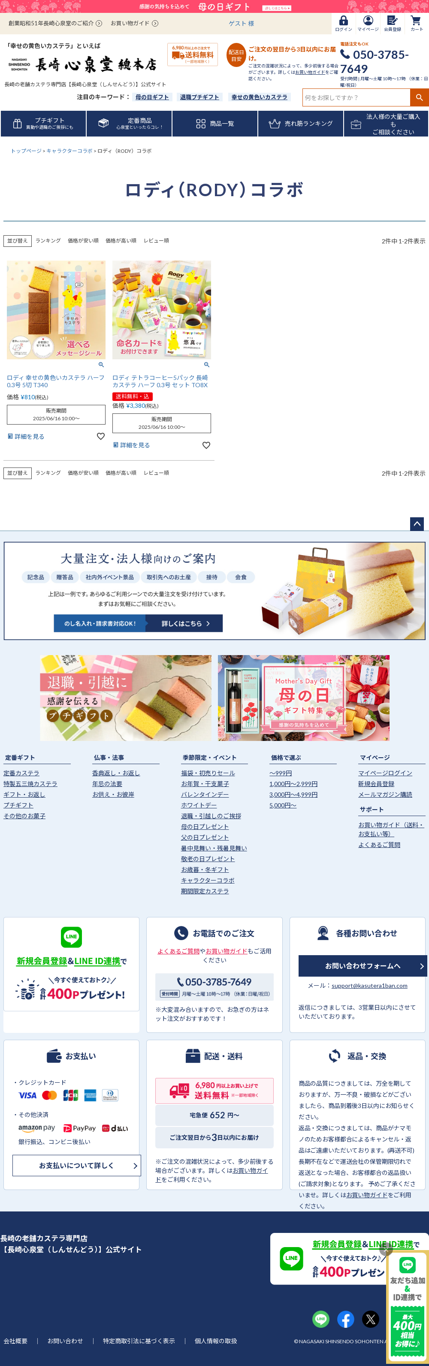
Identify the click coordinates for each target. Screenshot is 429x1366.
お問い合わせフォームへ (363, 966)
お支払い (80, 1055)
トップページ (26, 151)
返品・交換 (366, 1055)
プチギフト (18, 805)
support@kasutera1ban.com (370, 985)
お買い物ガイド (130, 23)
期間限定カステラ (205, 891)
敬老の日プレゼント (208, 858)
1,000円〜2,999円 (293, 783)
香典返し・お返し (116, 773)
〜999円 (280, 773)
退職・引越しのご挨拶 (211, 816)
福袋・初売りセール (208, 773)
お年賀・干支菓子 (205, 783)
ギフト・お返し (24, 794)
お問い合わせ (65, 1341)
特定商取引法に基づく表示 (139, 1341)
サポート (372, 809)
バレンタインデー (205, 794)
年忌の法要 (107, 783)
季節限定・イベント (210, 757)
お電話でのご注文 (223, 932)
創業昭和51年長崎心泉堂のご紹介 (51, 23)
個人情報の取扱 (216, 1341)
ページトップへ (417, 524)
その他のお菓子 (24, 816)
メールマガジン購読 (385, 794)
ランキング (48, 240)
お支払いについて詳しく (77, 1165)
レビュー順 (156, 240)
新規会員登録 (376, 783)
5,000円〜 (282, 805)
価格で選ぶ (286, 757)
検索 (419, 97)
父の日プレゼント (205, 837)
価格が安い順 (83, 240)
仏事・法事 (109, 757)
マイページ (375, 757)
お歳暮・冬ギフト (205, 869)
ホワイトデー (199, 805)
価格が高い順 (121, 240)
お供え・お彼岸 (113, 794)
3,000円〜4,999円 (293, 794)
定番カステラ (21, 773)
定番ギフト (20, 757)
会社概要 (15, 1341)
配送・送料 (223, 1055)
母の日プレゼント (205, 826)
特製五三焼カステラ (30, 783)
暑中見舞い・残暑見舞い (214, 848)
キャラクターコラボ (69, 151)
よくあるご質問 (379, 844)
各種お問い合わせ (367, 932)
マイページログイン (385, 773)
